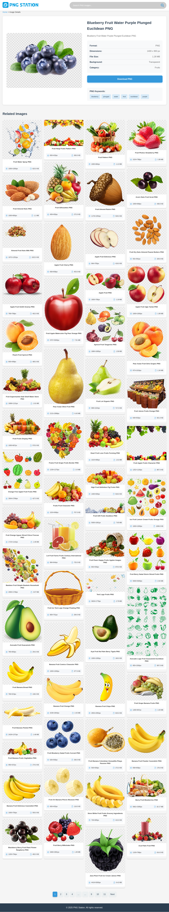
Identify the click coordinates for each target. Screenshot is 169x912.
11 (105, 894)
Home (5, 12)
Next (113, 894)
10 (98, 894)
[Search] (162, 5)
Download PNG (124, 79)
